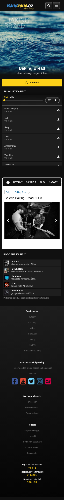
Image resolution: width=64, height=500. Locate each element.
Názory (53, 182)
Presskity (32, 402)
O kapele (31, 182)
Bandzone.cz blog (32, 351)
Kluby (32, 339)
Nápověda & (32, 430)
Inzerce (32, 373)
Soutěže (32, 345)
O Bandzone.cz (32, 447)
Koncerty (32, 322)
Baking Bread (21, 192)
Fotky (7, 192)
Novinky (18, 182)
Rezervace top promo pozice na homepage (32, 368)
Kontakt (32, 436)
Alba (42, 182)
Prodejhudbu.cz (32, 407)
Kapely (32, 317)
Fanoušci (32, 334)
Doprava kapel (32, 413)
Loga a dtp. (32, 453)
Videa (32, 328)
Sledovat (32, 83)
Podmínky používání (32, 442)
